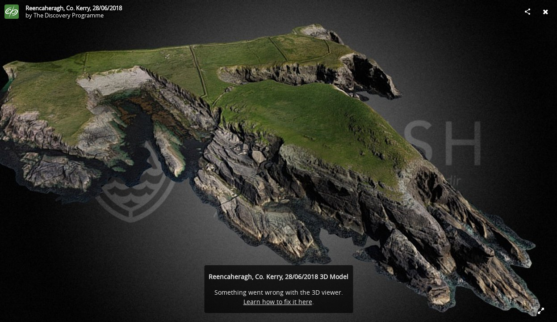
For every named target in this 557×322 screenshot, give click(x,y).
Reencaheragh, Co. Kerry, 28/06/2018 (73, 8)
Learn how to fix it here (277, 301)
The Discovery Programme (69, 15)
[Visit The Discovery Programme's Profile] (11, 11)
